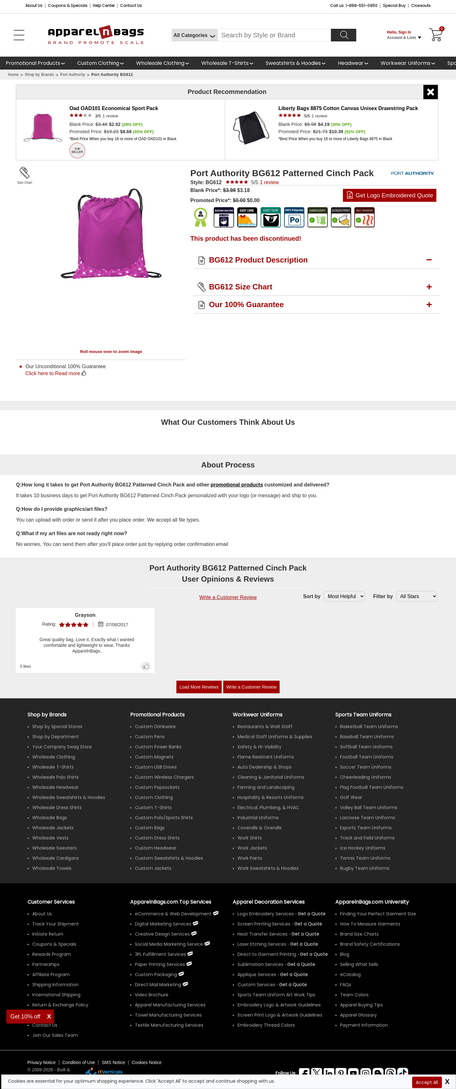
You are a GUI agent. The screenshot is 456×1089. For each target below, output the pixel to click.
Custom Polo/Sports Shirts (164, 817)
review (110, 116)
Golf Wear (351, 797)
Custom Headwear (155, 848)
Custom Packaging (156, 974)
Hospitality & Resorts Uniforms (271, 797)
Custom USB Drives (156, 767)
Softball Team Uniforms (366, 747)
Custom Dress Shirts (157, 838)
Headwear (351, 63)
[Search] (343, 35)
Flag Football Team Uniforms (371, 787)
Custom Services (256, 984)
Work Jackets (252, 848)
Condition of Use (78, 1062)
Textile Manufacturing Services (169, 1025)
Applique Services (257, 974)
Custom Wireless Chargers (164, 777)
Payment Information (364, 1025)
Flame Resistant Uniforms (266, 757)
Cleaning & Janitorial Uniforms (271, 777)
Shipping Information (55, 984)
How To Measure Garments (370, 924)
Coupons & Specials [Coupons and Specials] (67, 5)
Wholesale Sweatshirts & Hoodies (68, 797)
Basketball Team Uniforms (369, 726)
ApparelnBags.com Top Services (170, 902)
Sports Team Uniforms (363, 714)
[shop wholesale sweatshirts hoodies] (296, 63)
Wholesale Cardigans (55, 858)
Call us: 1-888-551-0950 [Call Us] (353, 5)
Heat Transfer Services (263, 934)
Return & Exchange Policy (60, 1005)
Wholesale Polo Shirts (55, 777)
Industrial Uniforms (258, 817)
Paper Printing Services (160, 964)
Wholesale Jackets (52, 828)
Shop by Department (55, 736)
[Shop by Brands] (47, 714)
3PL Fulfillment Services (160, 954)
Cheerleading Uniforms (365, 777)
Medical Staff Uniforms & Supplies (275, 736)
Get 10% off (25, 1016)
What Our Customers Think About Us (228, 422)
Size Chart (24, 182)
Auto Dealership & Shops (265, 767)
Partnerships (46, 964)
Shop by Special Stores (57, 726)
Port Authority (72, 74)
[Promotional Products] (36, 63)
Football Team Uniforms (366, 757)
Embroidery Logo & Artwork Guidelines (279, 1005)
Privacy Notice (41, 1062)
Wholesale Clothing (160, 63)
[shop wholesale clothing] (163, 63)
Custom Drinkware (155, 726)
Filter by (383, 596)
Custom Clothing (98, 63)
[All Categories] (195, 35)
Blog (344, 954)
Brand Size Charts (359, 934)
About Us (33, 5)
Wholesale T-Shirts (225, 63)
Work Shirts (250, 838)
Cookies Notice (147, 1062)
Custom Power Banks (158, 747)
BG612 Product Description (258, 260)
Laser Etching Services (262, 944)
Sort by (311, 596)
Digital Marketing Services (163, 924)
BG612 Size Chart (240, 286)
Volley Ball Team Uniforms (368, 807)
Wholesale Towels (52, 868)
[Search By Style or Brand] (274, 35)
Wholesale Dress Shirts (57, 807)
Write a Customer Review (227, 597)
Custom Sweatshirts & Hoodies (169, 858)
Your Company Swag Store (62, 747)
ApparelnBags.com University (372, 902)
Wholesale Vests (50, 838)
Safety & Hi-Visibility (260, 747)
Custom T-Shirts (153, 807)
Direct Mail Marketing (158, 984)
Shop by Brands (39, 74)
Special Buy (394, 5)
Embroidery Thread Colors (266, 1025)
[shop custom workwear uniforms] (408, 63)
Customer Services (51, 902)
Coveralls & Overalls (260, 828)
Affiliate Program (51, 974)
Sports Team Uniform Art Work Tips (276, 995)
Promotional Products (33, 63)
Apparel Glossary (358, 1015)
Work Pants (250, 858)
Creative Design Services (162, 934)
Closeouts (421, 5)
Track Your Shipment (55, 924)
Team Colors (354, 995)
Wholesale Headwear (55, 787)
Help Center (104, 5)
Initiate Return (47, 934)
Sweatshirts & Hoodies (293, 63)
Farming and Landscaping (266, 787)
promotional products (237, 484)
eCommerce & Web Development (173, 914)
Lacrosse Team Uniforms (367, 817)
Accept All (427, 1082)
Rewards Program (51, 954)
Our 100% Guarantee (246, 304)
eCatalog (350, 974)
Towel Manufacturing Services (168, 1015)
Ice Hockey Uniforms (362, 848)
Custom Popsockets (157, 787)
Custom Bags (150, 828)
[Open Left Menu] (19, 35)
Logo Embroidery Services (266, 914)
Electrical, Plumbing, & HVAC (268, 807)
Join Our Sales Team (55, 1035)
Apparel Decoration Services (269, 902)
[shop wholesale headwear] (353, 63)
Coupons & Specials (54, 944)
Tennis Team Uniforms (365, 858)
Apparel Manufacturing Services (170, 1005)
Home (13, 74)
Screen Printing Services (264, 924)
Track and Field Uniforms (367, 838)
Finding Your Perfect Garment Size (378, 914)
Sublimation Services (260, 964)
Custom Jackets (153, 868)
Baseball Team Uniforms (367, 736)
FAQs (345, 984)
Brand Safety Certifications (370, 944)
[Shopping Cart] (434, 35)
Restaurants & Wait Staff (265, 726)
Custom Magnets (154, 757)
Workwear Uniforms (405, 63)
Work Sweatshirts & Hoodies (268, 868)
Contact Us (131, 5)
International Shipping (56, 995)
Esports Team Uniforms (366, 828)
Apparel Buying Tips (361, 1005)
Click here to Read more (52, 373)
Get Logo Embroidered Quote (394, 195)
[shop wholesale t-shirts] (228, 63)
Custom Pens (150, 736)
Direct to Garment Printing (267, 954)
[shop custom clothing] (101, 63)
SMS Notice (113, 1062)
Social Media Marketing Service (169, 944)
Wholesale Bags (49, 817)
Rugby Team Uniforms (365, 868)
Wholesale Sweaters (54, 848)
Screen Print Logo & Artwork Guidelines (280, 1015)
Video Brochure (151, 995)
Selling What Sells (359, 964)
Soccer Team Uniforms (365, 767)
